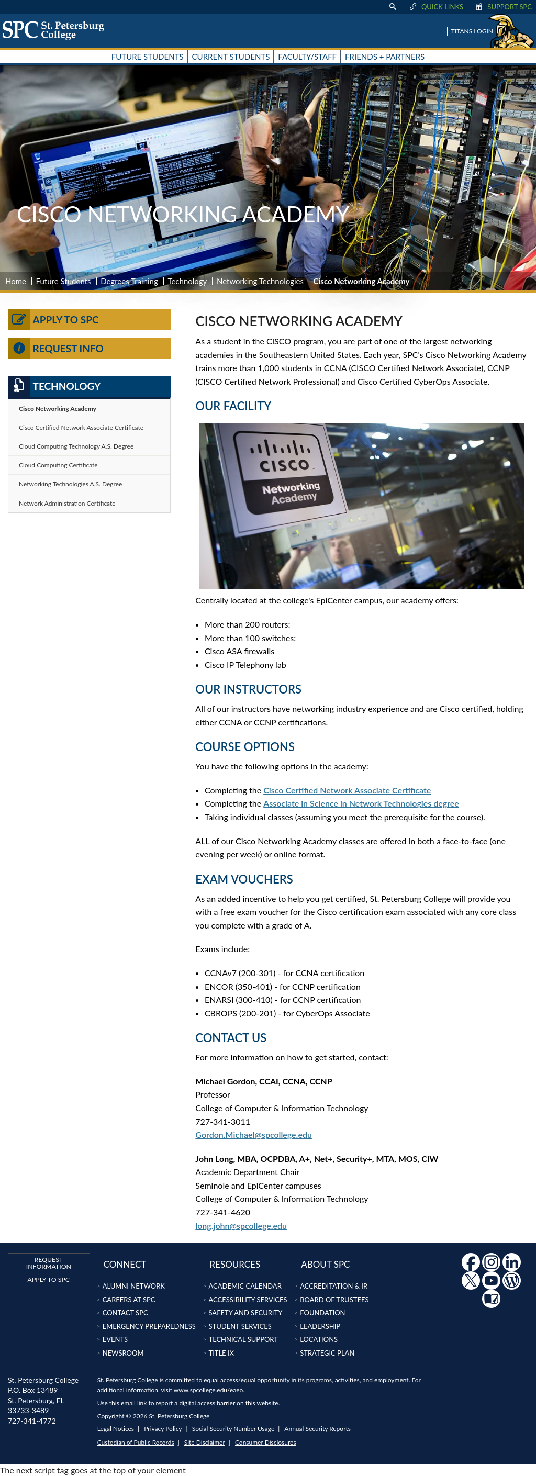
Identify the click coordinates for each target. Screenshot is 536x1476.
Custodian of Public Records (135, 1442)
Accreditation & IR (333, 1286)
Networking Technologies (260, 281)
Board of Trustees (334, 1299)
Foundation (322, 1313)
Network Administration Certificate (67, 503)
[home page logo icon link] (57, 30)
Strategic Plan (327, 1353)
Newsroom (123, 1353)
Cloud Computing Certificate (58, 465)
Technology (187, 281)
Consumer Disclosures (265, 1442)
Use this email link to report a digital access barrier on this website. (188, 1403)
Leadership (320, 1326)
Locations (319, 1339)
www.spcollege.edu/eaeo (208, 1390)
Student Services (239, 1326)
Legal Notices (115, 1429)
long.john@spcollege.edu (241, 1226)
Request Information (48, 1263)
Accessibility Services (247, 1299)
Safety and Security (245, 1313)
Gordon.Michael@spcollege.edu (253, 1134)
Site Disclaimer (204, 1442)
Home (15, 281)
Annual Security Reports (317, 1429)
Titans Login (472, 31)
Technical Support (242, 1339)
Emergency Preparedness (149, 1326)
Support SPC (503, 7)
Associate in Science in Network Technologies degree (361, 803)
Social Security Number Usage (233, 1429)
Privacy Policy (163, 1429)
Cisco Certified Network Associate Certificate (347, 790)
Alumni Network (134, 1286)
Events (115, 1339)
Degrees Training (129, 281)
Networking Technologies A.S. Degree (70, 484)
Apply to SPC (53, 319)
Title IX (221, 1353)
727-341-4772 (32, 1420)
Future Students (63, 281)
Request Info (56, 348)
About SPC (325, 1264)
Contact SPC (125, 1313)
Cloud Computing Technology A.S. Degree (76, 446)
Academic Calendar (244, 1286)
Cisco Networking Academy (57, 408)
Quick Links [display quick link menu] (435, 7)
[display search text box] (392, 7)
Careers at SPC (129, 1299)
